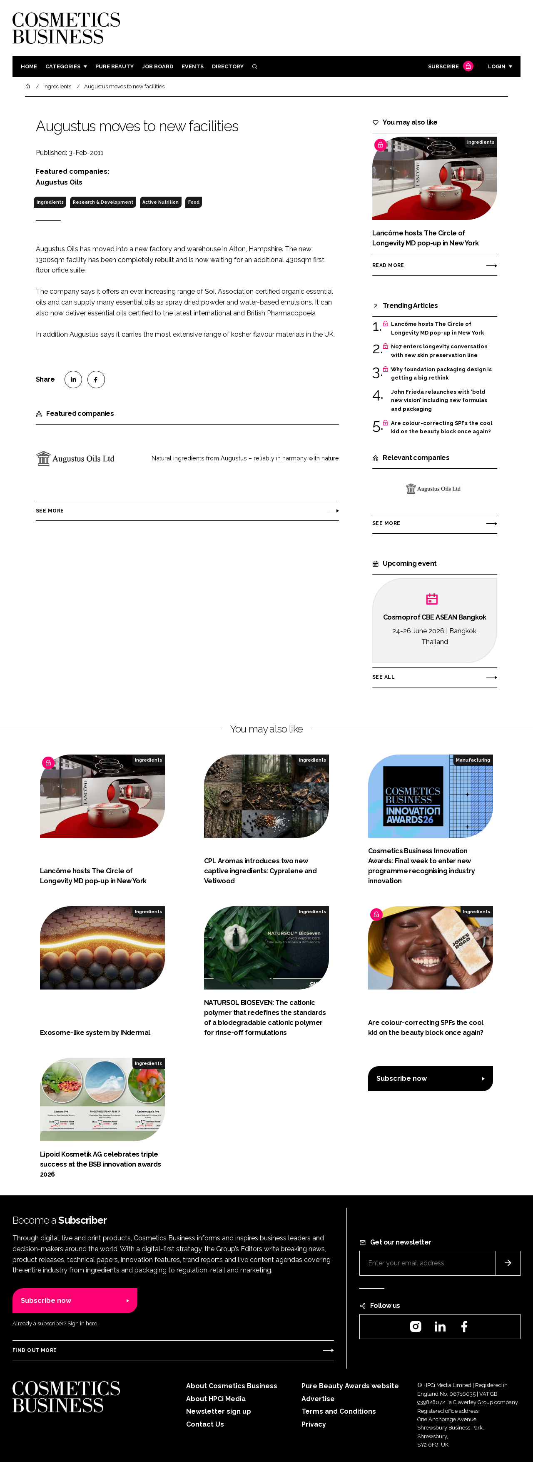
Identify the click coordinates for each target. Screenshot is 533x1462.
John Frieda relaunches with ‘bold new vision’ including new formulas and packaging (439, 400)
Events (193, 66)
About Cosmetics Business (231, 1386)
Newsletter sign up (218, 1411)
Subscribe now (401, 1078)
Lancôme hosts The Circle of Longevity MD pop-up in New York (437, 328)
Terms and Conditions (338, 1411)
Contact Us (205, 1424)
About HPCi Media (216, 1399)
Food (193, 202)
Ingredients (50, 202)
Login (497, 66)
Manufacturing (473, 759)
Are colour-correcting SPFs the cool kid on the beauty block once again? (441, 427)
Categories (62, 66)
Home (29, 66)
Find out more (34, 1350)
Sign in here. (82, 1323)
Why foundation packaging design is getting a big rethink (441, 373)
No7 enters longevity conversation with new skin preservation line (439, 351)
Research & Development (103, 202)
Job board (157, 66)
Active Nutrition (160, 202)
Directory (228, 66)
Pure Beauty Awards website (350, 1386)
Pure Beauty (114, 66)
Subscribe (449, 67)
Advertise (318, 1399)
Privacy (313, 1424)
